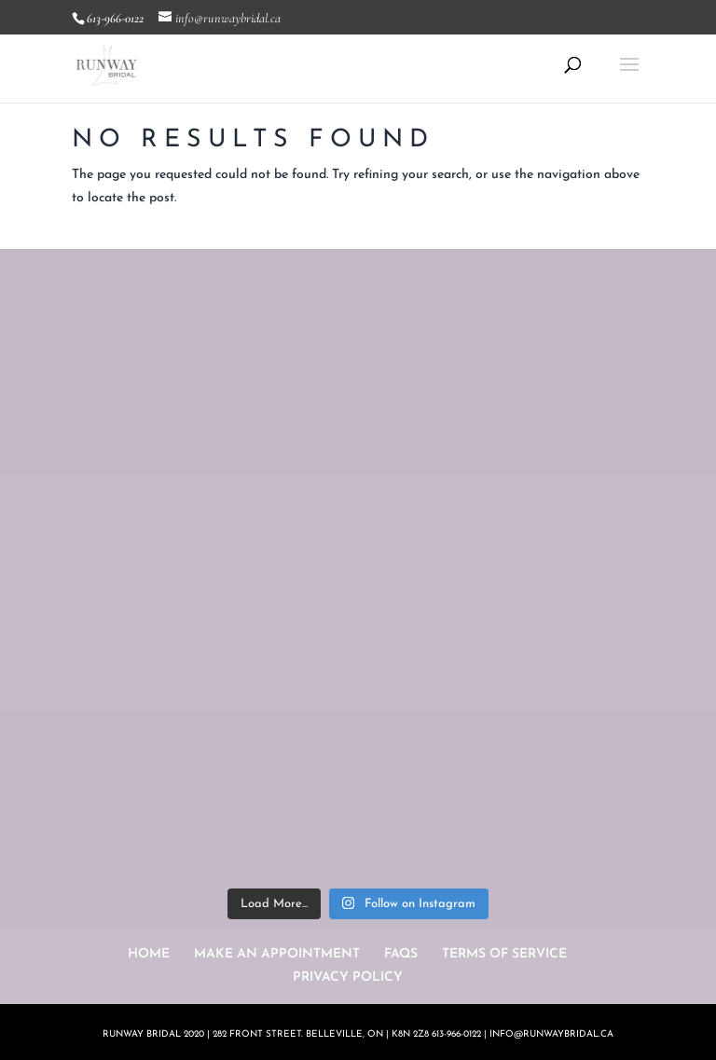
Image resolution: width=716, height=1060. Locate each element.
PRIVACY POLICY (348, 977)
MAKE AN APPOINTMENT (277, 954)
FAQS (401, 954)
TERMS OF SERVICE (504, 954)
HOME (149, 954)
